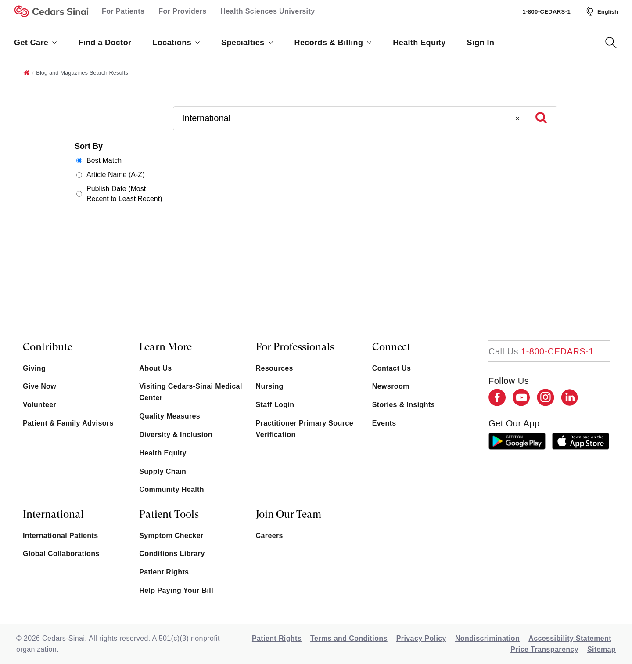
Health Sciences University (268, 11)
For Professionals (295, 347)
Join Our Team (288, 514)
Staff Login (275, 404)
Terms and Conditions (349, 638)
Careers (269, 535)
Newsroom (390, 386)
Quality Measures (169, 416)
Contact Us (391, 368)
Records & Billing (333, 42)
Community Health (171, 489)
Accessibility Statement (569, 638)
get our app (514, 423)
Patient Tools (169, 514)
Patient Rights (164, 572)
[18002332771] (541, 351)
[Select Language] (601, 11)
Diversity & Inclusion (175, 434)
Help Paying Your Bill (176, 590)
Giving (34, 368)
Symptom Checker (171, 535)
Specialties (247, 42)
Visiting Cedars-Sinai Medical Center (190, 392)
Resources (274, 368)
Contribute (47, 347)
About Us (155, 368)
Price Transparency (544, 649)
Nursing (270, 386)
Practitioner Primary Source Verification (304, 428)
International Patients (60, 535)
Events (384, 423)
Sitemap (601, 649)
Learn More (165, 347)
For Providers (182, 11)
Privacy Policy (421, 638)
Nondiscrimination (487, 638)
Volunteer (39, 404)
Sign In (481, 42)
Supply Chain (162, 471)
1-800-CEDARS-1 (546, 11)
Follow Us (508, 381)
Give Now (39, 386)
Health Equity (419, 42)
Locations (176, 42)
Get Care (35, 42)
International (53, 514)
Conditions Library (172, 553)
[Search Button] (611, 43)
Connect (391, 347)
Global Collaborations (61, 553)
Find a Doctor (104, 42)
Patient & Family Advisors (68, 423)
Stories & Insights (403, 404)
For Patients (123, 11)
